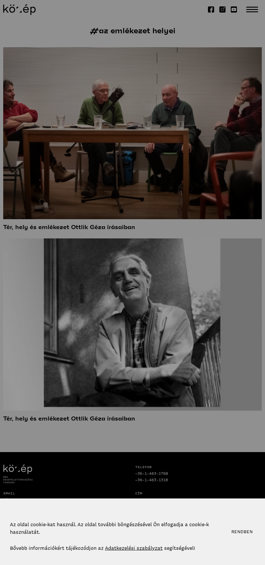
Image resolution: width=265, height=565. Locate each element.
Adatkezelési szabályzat (134, 548)
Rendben (242, 532)
